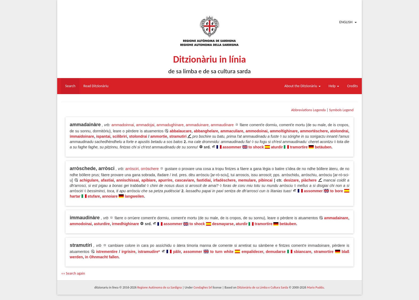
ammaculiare (231, 131)
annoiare (110, 196)
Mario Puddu (315, 287)
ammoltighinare (284, 131)
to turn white (221, 251)
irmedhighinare (125, 224)
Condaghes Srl (202, 287)
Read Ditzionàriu (95, 86)
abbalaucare (181, 131)
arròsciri (132, 169)
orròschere (150, 169)
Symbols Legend (341, 110)
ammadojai (145, 125)
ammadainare (336, 218)
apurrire (165, 180)
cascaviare (184, 180)
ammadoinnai (122, 125)
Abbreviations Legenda (308, 110)
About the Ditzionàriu (302, 86)
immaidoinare (82, 136)
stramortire (323, 251)
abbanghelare (206, 131)
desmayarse (223, 224)
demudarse (276, 251)
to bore (336, 191)
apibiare (148, 180)
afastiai (107, 180)
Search (70, 86)
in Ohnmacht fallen (102, 257)
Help (334, 86)
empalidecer (252, 251)
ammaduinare (197, 125)
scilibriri (119, 136)
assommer (232, 147)
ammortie (158, 136)
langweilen (134, 196)
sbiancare (302, 251)
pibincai (265, 180)
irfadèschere (224, 180)
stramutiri (178, 136)
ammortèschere (314, 131)
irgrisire (128, 251)
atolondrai (339, 131)
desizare (291, 180)
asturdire (102, 224)
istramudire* (149, 251)
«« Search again (73, 273)
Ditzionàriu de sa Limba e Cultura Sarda (262, 287)
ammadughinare (170, 125)
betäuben (323, 147)
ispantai (103, 136)
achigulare (89, 180)
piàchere (309, 180)
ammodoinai (256, 131)
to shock (256, 147)
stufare (93, 196)
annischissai (127, 180)
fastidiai (204, 180)
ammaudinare (222, 125)
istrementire (106, 251)
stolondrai (138, 136)
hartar (75, 196)
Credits (352, 86)
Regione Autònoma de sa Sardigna (159, 287)
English (345, 22)
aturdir (277, 147)
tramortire (299, 147)
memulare (247, 180)
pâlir (177, 251)
